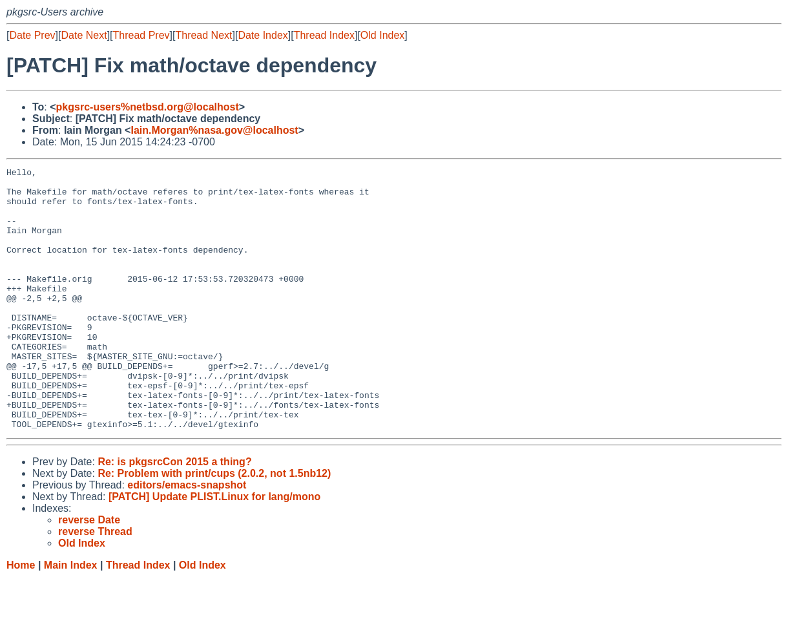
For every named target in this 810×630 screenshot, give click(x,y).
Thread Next (203, 35)
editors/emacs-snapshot (186, 537)
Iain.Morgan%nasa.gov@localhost (214, 130)
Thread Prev (141, 35)
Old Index (382, 35)
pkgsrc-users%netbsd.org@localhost (147, 106)
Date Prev (32, 35)
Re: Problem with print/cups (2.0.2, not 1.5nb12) (214, 525)
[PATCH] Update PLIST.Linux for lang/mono (214, 548)
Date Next (84, 35)
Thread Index (324, 35)
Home (20, 617)
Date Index (262, 35)
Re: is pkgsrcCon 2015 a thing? (174, 514)
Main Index (71, 617)
